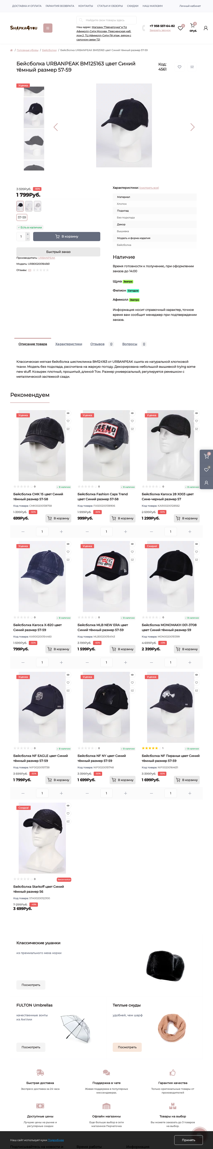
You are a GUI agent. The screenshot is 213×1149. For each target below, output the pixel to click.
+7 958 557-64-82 (162, 26)
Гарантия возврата (60, 5)
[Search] (81, 20)
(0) (29, 270)
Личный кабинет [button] (190, 5)
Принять (188, 1140)
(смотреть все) (149, 187)
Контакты (85, 5)
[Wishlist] (68, 421)
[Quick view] (68, 413)
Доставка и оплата (26, 5)
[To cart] (58, 518)
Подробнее (56, 1140)
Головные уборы (27, 50)
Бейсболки (49, 50)
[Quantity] (20, 236)
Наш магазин (153, 5)
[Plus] (27, 234)
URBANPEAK (46, 257)
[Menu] (47, 28)
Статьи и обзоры (110, 5)
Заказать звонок (160, 30)
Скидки (132, 5)
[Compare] (68, 429)
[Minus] (27, 239)
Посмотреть (31, 985)
